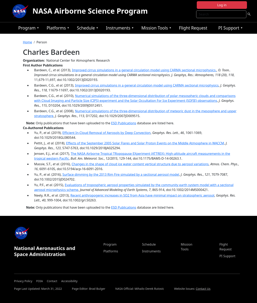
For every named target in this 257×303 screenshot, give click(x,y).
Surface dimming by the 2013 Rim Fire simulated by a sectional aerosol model (120, 174)
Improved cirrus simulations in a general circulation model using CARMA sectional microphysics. (144, 70)
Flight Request (193, 28)
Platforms (57, 28)
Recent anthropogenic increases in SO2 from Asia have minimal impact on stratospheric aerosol (142, 195)
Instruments (119, 28)
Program (27, 28)
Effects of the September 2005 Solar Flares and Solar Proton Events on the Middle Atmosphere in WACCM (145, 143)
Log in (221, 5)
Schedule (87, 28)
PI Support (229, 28)
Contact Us (203, 289)
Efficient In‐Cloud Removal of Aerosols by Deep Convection (106, 133)
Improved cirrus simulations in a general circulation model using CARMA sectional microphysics (146, 85)
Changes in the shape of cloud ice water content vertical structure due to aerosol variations (140, 164)
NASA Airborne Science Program (90, 11)
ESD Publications (123, 123)
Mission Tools (155, 28)
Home (27, 42)
